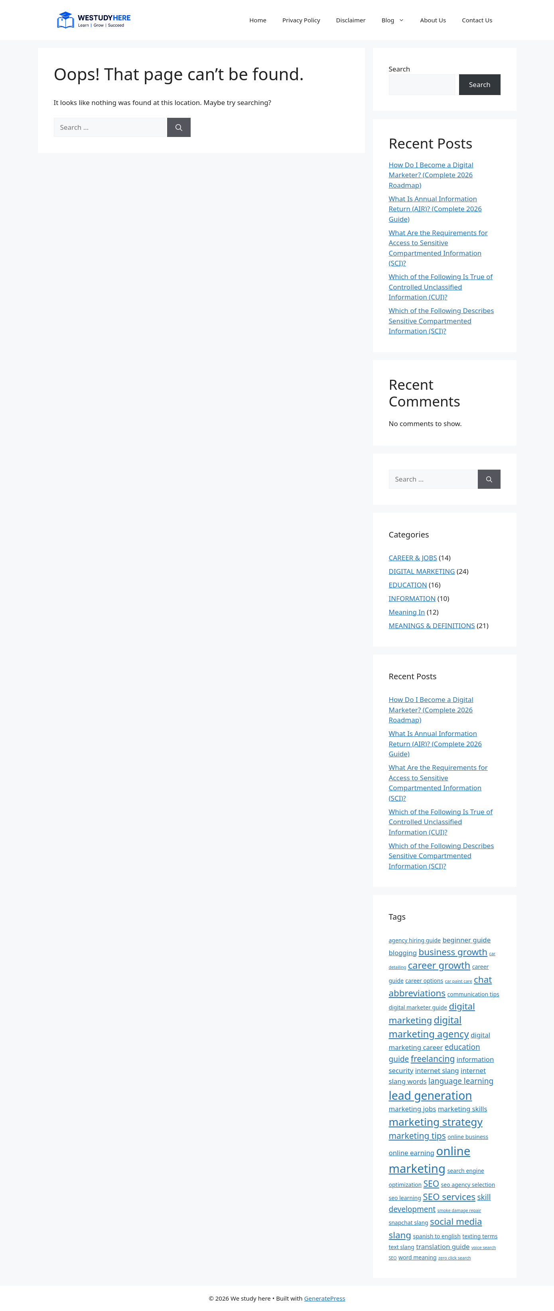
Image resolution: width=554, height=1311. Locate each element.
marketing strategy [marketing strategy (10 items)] (436, 1122)
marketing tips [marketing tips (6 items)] (417, 1135)
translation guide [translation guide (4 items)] (442, 1246)
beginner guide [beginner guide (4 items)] (466, 939)
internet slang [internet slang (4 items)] (437, 1070)
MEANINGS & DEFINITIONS (432, 625)
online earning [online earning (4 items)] (412, 1152)
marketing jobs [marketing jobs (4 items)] (412, 1108)
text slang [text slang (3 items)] (401, 1247)
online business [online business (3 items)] (468, 1136)
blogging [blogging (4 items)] (403, 952)
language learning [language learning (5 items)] (460, 1081)
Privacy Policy (301, 20)
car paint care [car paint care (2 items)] (458, 981)
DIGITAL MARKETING (422, 571)
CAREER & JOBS (413, 557)
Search (399, 68)
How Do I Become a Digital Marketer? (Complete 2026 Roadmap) (431, 175)
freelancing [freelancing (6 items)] (433, 1058)
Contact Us (477, 20)
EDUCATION (408, 584)
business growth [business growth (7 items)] (452, 952)
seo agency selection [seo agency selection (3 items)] (468, 1184)
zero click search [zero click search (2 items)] (454, 1258)
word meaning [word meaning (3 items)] (417, 1257)
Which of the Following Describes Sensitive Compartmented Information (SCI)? (441, 320)
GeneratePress (324, 1298)
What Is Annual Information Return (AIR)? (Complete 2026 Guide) (435, 209)
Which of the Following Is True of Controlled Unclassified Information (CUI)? (441, 286)
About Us (433, 20)
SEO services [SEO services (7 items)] (449, 1196)
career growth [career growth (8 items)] (439, 965)
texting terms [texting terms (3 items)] (479, 1236)
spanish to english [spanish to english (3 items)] (437, 1236)
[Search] (179, 127)
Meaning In (407, 612)
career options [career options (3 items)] (424, 980)
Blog (397, 20)
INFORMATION (412, 598)
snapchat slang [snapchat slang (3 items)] (408, 1222)
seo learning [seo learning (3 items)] (405, 1198)
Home (257, 20)
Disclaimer (351, 20)
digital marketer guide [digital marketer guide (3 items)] (418, 1007)
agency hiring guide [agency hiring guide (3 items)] (415, 940)
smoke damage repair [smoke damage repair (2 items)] (459, 1210)
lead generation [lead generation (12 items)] (430, 1095)
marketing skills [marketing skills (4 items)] (462, 1108)
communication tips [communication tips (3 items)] (473, 994)
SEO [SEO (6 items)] (432, 1183)
